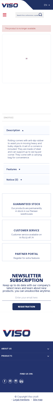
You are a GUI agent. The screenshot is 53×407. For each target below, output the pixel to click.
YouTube (10, 381)
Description (15, 130)
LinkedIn (21, 381)
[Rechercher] (29, 15)
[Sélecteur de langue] (47, 5)
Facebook (4, 381)
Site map (38, 399)
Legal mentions (21, 399)
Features (13, 169)
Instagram (15, 381)
